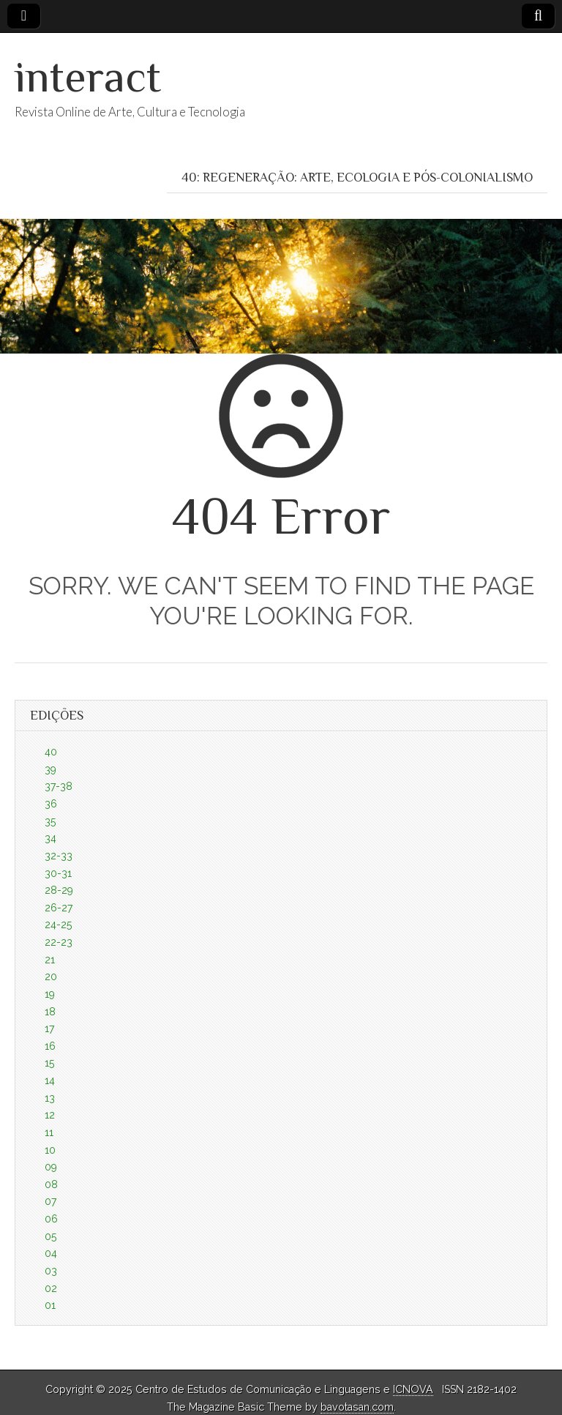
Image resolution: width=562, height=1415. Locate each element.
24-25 (58, 924)
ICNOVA (413, 1389)
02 (51, 1288)
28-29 (59, 890)
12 (50, 1115)
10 (50, 1150)
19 (50, 994)
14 (50, 1080)
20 (51, 976)
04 (51, 1253)
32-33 (58, 856)
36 (51, 804)
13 (50, 1098)
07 (50, 1201)
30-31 (58, 873)
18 (50, 1012)
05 (50, 1236)
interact (88, 76)
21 (50, 960)
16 (50, 1046)
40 (51, 752)
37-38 (58, 786)
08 (51, 1184)
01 (50, 1305)
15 (49, 1063)
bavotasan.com (357, 1407)
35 (50, 821)
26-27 (58, 908)
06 (51, 1219)
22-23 (58, 942)
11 (49, 1132)
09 (51, 1167)
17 (49, 1028)
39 (50, 769)
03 (51, 1271)
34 (50, 838)
